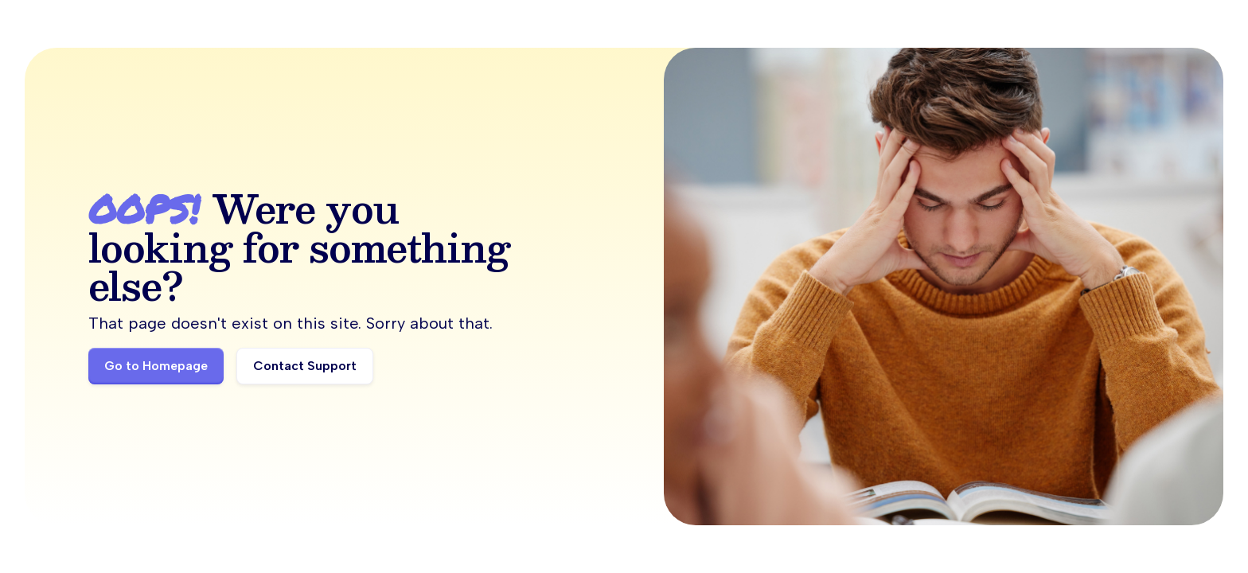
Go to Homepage (156, 365)
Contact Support (305, 365)
